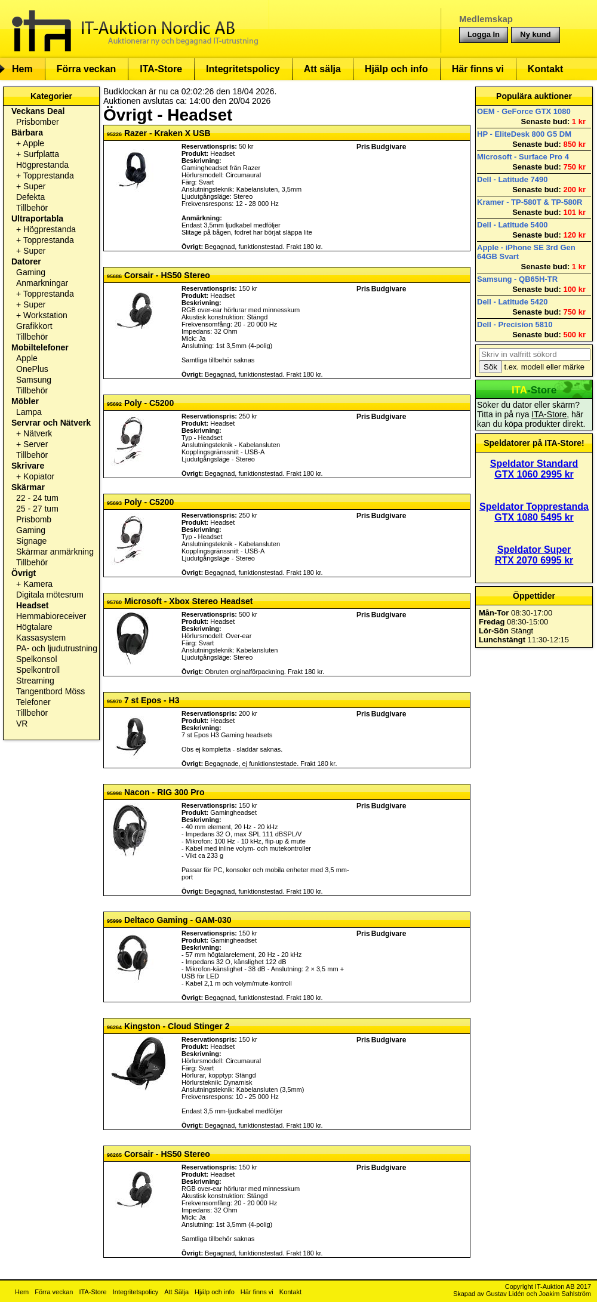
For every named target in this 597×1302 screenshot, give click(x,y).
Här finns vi (478, 69)
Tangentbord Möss (50, 691)
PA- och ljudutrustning (56, 648)
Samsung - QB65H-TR (517, 279)
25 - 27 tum (37, 508)
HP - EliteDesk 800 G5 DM (524, 134)
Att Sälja (176, 1291)
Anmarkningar (42, 283)
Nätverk (37, 433)
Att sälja (322, 69)
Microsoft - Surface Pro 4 (523, 156)
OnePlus (32, 369)
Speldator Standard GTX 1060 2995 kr (534, 468)
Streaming (35, 680)
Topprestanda (48, 175)
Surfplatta (41, 154)
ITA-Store (161, 69)
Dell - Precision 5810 (514, 324)
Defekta (30, 197)
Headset (32, 605)
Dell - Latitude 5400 (512, 224)
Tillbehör (32, 208)
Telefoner (33, 702)
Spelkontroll (38, 670)
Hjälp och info (396, 69)
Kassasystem (41, 637)
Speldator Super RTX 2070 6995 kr (534, 554)
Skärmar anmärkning (55, 551)
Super (34, 186)
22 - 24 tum (37, 498)
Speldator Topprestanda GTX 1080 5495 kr (534, 511)
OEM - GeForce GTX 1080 (524, 111)
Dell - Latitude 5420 (512, 301)
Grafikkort (34, 326)
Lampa (29, 412)
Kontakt (546, 69)
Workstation (45, 315)
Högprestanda (42, 165)
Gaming (30, 272)
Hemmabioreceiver (51, 616)
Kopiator (38, 476)
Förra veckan (86, 69)
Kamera (38, 584)
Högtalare (34, 627)
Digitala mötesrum (50, 594)
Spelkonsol (36, 659)
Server (35, 444)
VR (21, 723)
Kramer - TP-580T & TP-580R (529, 202)
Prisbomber (37, 122)
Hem (22, 69)
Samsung (33, 379)
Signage (31, 541)
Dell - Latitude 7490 (512, 179)
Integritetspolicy (243, 69)
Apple (33, 143)
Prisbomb (33, 519)
